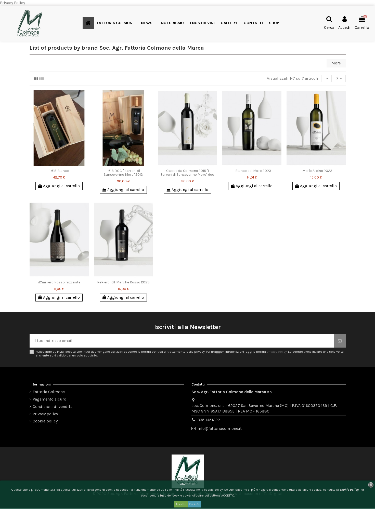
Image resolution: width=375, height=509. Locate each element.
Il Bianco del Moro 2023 (251, 171)
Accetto (181, 504)
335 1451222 (209, 421)
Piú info (194, 504)
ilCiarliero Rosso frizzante (59, 283)
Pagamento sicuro (49, 400)
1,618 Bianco (59, 171)
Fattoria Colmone (49, 393)
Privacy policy (45, 415)
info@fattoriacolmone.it (220, 430)
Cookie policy (45, 422)
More (336, 63)
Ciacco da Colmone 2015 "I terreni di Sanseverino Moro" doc (187, 173)
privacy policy (277, 353)
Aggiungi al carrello (59, 186)
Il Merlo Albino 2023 (316, 171)
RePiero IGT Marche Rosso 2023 (123, 283)
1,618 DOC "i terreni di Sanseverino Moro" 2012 (123, 173)
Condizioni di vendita (52, 408)
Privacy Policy (12, 2)
